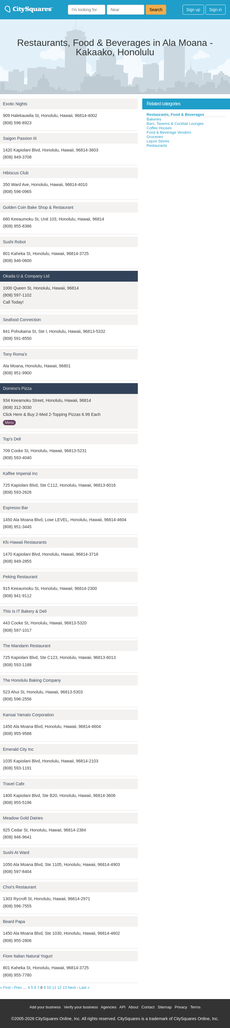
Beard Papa (14, 921)
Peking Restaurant (20, 576)
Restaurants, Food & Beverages (175, 114)
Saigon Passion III (20, 138)
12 (59, 987)
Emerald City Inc (18, 749)
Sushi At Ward (16, 852)
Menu (9, 423)
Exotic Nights (15, 103)
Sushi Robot (14, 242)
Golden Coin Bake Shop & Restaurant (38, 207)
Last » (84, 987)
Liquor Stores (158, 141)
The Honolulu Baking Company (32, 680)
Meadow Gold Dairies (23, 818)
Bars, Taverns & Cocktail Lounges (175, 123)
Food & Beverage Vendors (169, 132)
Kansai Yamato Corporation (28, 714)
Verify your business (81, 1007)
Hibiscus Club (15, 173)
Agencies (108, 1007)
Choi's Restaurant (19, 887)
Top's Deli (12, 439)
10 (49, 987)
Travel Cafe (13, 783)
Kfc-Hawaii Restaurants (25, 542)
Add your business (45, 1007)
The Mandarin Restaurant (26, 645)
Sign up (193, 9)
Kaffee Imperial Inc (20, 473)
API (122, 1007)
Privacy (181, 1007)
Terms (195, 1007)
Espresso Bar (15, 507)
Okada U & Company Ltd (26, 276)
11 (54, 987)
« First (5, 987)
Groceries (155, 137)
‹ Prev (17, 987)
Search (156, 9)
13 (65, 987)
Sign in (215, 9)
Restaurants (157, 145)
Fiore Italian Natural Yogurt (27, 956)
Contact (148, 1007)
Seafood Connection (22, 319)
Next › (73, 987)
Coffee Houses (159, 128)
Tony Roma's (15, 354)
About (133, 1007)
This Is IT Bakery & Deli (25, 611)
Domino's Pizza (17, 388)
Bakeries (154, 119)
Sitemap (165, 1007)
